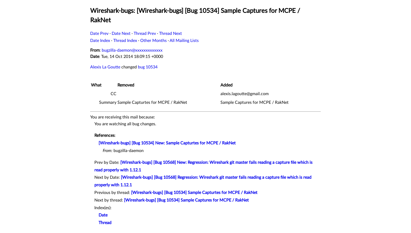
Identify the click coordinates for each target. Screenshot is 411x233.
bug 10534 (148, 67)
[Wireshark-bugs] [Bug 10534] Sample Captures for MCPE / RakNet (186, 200)
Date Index (100, 41)
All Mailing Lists (184, 41)
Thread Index (125, 41)
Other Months (153, 41)
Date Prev (99, 33)
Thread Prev (145, 33)
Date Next (121, 33)
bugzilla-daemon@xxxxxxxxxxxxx (132, 50)
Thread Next (170, 33)
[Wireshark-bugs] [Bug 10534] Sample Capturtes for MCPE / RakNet (194, 193)
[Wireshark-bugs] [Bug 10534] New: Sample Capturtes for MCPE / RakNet (167, 143)
